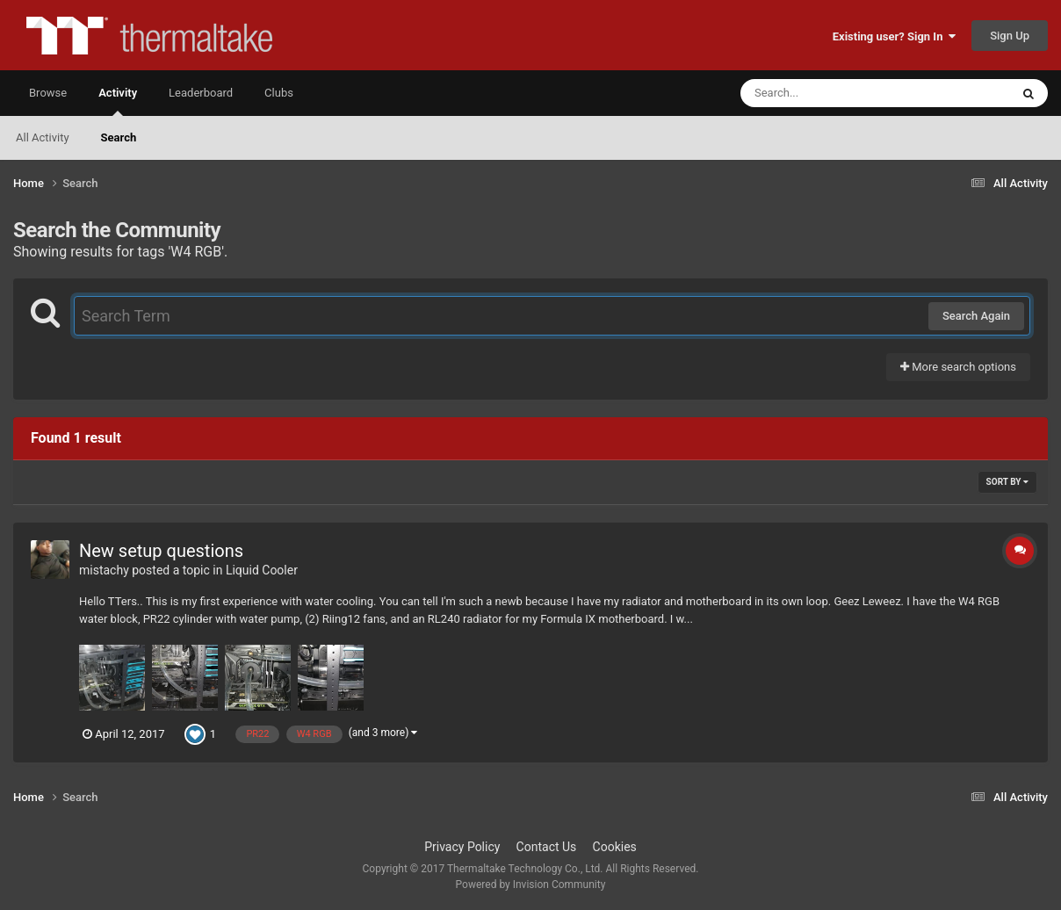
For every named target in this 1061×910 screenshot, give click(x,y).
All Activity (42, 137)
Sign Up (1009, 35)
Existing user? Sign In (894, 36)
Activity (117, 101)
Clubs (278, 92)
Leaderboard (201, 92)
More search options (958, 366)
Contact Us (546, 847)
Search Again (976, 315)
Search (119, 137)
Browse (48, 92)
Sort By (1007, 482)
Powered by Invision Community (531, 884)
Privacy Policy (462, 847)
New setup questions (161, 550)
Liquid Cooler (262, 570)
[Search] (830, 93)
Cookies (615, 847)
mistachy (104, 570)
